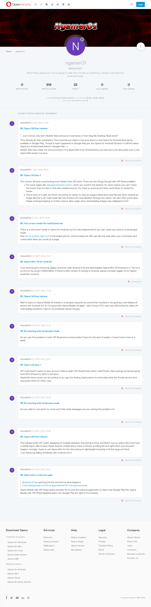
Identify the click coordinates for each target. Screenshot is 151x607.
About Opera (133, 537)
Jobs (129, 545)
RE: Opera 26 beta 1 (30, 175)
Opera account (51, 541)
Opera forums (78, 545)
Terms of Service (107, 554)
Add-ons (48, 537)
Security (103, 537)
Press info (132, 541)
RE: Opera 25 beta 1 (30, 364)
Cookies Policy (106, 545)
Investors (131, 550)
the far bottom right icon (37, 236)
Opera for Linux (15, 550)
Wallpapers (49, 545)
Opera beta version (17, 554)
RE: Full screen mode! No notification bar (41, 223)
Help (74, 530)
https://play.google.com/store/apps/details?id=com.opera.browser (54, 485)
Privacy (102, 541)
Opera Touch (14, 578)
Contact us (132, 558)
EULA (101, 550)
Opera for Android (17, 569)
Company (133, 530)
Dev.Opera (76, 550)
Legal (102, 530)
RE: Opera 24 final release (33, 296)
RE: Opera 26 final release (34, 128)
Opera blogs (77, 541)
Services (49, 530)
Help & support (78, 537)
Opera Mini (13, 573)
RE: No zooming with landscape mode (39, 331)
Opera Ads (49, 550)
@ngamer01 (28, 482)
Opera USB (13, 559)
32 (75, 85)
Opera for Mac (15, 546)
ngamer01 (26, 123)
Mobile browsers (14, 564)
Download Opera (17, 530)
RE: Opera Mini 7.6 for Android (36, 261)
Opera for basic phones (19, 582)
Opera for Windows (17, 542)
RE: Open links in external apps (36, 475)
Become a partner (136, 554)
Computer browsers (15, 537)
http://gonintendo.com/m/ (59, 185)
